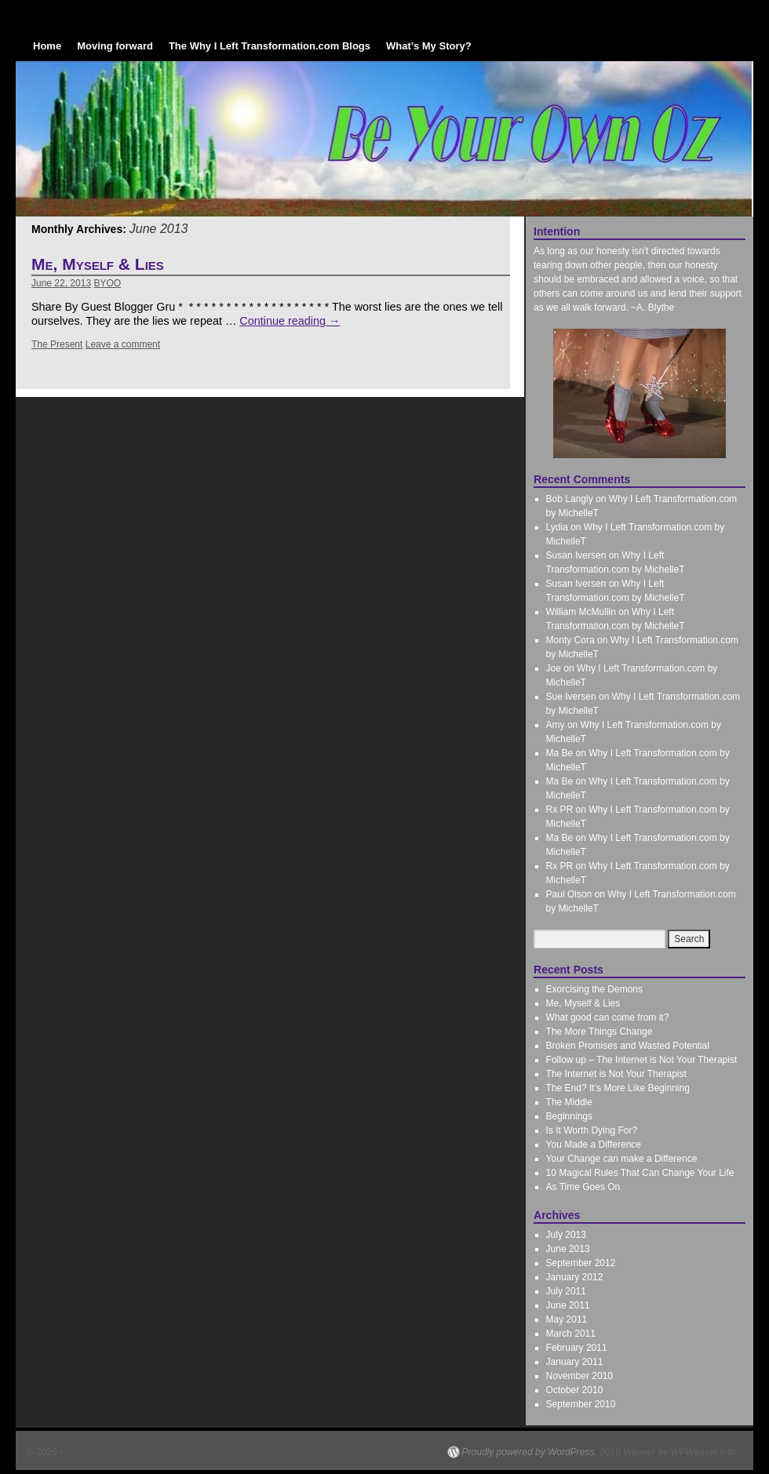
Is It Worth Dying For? (591, 1130)
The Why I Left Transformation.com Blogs (269, 46)
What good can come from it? (607, 1017)
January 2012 (574, 1277)
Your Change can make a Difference (622, 1158)
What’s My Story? (429, 46)
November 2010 (579, 1375)
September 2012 (581, 1262)
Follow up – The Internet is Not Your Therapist (642, 1059)
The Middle (569, 1102)
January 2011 (574, 1361)
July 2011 (566, 1291)
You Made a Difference (593, 1144)
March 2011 (571, 1333)
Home (47, 46)
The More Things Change (599, 1031)
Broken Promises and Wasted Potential (627, 1045)
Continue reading (289, 321)
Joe (553, 668)
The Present (56, 344)
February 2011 (576, 1347)
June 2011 (568, 1305)
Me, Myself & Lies (97, 264)
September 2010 (581, 1404)
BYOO (107, 283)
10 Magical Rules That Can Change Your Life (640, 1172)
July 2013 (566, 1234)
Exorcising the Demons (594, 989)
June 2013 (568, 1248)
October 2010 (574, 1390)
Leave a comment (123, 344)
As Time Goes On (583, 1186)
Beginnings (569, 1116)
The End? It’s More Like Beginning (618, 1088)
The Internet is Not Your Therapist (616, 1073)
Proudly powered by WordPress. (529, 1452)
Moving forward (115, 46)
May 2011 (567, 1319)
